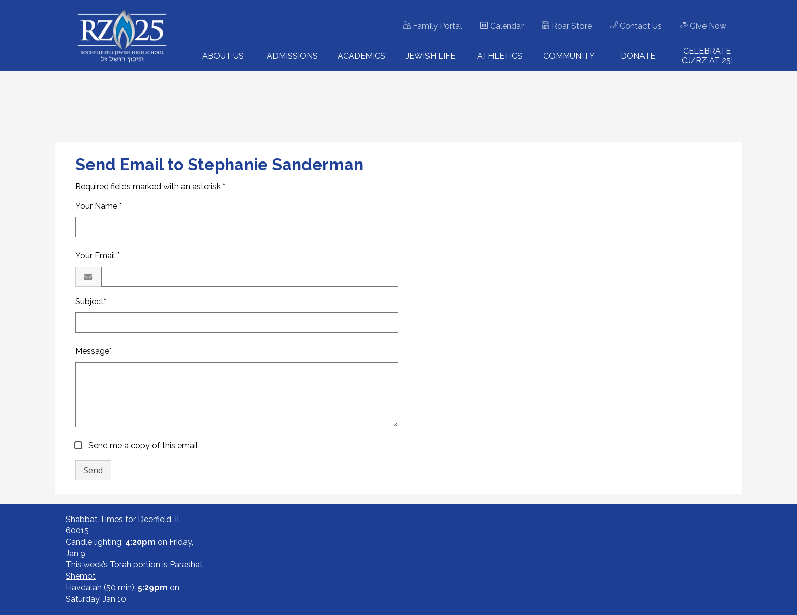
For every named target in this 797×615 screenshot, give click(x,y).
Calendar (502, 26)
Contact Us (636, 26)
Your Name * (98, 206)
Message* (93, 351)
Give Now (703, 26)
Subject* (90, 301)
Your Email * (97, 256)
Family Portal (432, 26)
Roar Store (567, 26)
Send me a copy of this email (142, 445)
